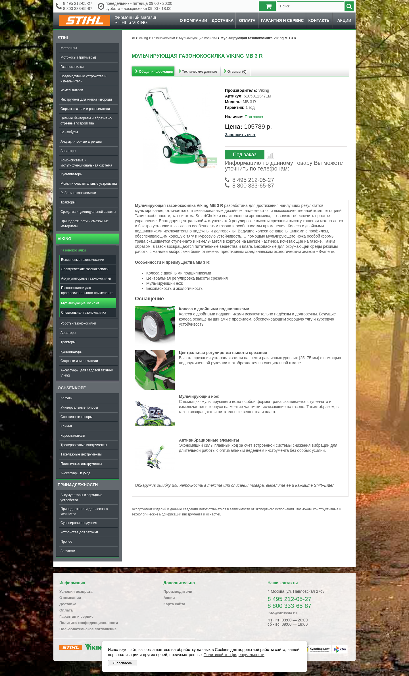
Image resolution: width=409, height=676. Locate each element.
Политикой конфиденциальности (234, 654)
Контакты (319, 20)
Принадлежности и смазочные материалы (84, 223)
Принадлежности (78, 484)
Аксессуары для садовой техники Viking (86, 372)
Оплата (247, 20)
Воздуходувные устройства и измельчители (83, 78)
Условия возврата (76, 591)
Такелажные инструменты (81, 454)
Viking (64, 238)
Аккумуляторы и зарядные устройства (81, 497)
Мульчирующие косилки (80, 303)
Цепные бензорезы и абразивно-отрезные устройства (86, 120)
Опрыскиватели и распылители (85, 109)
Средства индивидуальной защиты (88, 212)
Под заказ (244, 154)
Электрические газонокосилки (84, 269)
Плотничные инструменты (81, 464)
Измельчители (71, 90)
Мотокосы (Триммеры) (78, 57)
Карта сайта (174, 604)
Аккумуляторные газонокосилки (86, 278)
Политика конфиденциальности (88, 623)
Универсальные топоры (79, 407)
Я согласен (122, 663)
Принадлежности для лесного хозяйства (84, 511)
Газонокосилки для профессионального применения (87, 290)
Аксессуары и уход (75, 473)
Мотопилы (68, 48)
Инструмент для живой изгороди (86, 99)
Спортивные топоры (76, 417)
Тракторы (68, 202)
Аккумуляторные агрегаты (81, 141)
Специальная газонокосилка (83, 313)
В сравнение (270, 155)
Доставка (222, 20)
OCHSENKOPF (72, 388)
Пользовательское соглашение (87, 629)
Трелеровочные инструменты (83, 445)
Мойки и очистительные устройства (88, 184)
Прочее (66, 542)
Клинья (66, 426)
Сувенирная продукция (78, 523)
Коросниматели (72, 436)
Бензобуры (69, 132)
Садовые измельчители (79, 361)
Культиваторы (71, 174)
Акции (344, 20)
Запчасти (67, 551)
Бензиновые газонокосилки (82, 260)
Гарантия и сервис (282, 20)
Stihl (63, 38)
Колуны (66, 398)
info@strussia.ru (282, 613)
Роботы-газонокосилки (78, 193)
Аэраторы (68, 151)
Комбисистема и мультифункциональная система (86, 162)
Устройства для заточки (79, 532)
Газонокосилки (72, 67)
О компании (193, 20)
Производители (178, 591)
